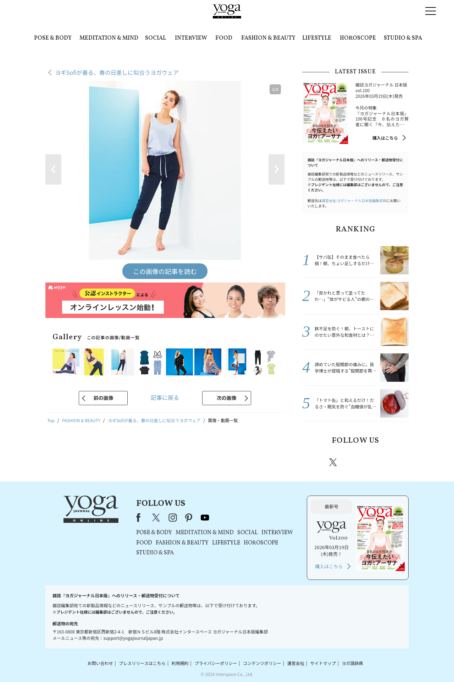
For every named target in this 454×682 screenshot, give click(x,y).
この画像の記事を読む (165, 271)
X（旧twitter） (333, 462)
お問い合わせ (100, 663)
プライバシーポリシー (215, 663)
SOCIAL (155, 38)
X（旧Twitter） (156, 517)
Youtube (396, 462)
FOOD (223, 38)
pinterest (376, 462)
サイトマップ (323, 663)
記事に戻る (165, 397)
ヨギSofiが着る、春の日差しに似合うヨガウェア (117, 72)
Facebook (313, 462)
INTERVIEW (191, 38)
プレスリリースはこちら (142, 663)
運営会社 (295, 663)
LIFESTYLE (316, 38)
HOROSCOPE (358, 38)
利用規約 (180, 663)
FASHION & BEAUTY (268, 38)
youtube (205, 517)
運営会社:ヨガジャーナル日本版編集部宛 (354, 200)
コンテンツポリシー (262, 663)
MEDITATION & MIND (108, 38)
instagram (354, 461)
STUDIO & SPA (403, 38)
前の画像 (103, 397)
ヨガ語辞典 (352, 663)
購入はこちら (385, 138)
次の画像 (227, 397)
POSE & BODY (53, 38)
